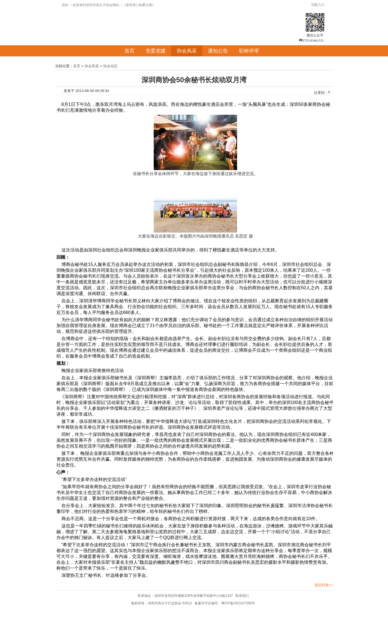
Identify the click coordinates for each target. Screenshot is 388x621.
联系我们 (242, 596)
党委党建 (156, 51)
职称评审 (249, 51)
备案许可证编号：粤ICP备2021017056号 (225, 603)
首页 (130, 51)
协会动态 (110, 66)
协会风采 (187, 51)
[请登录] (131, 5)
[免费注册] (145, 5)
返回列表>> (323, 585)
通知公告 (218, 51)
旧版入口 (318, 5)
